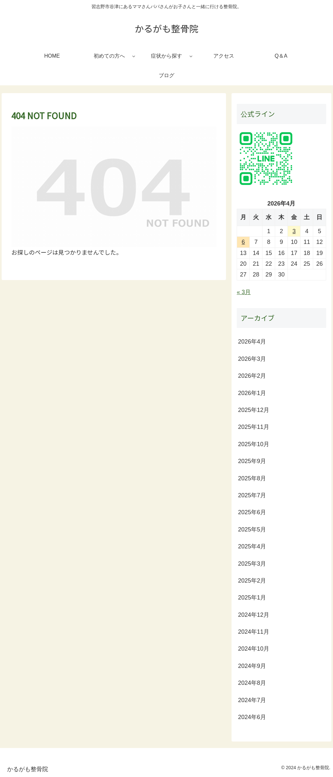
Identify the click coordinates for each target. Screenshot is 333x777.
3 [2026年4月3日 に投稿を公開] (294, 231)
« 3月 (244, 292)
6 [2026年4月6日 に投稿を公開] (243, 242)
